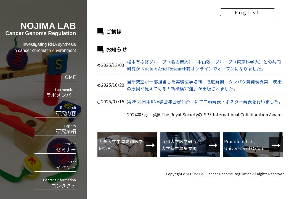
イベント (55, 165)
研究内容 (55, 110)
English (248, 12)
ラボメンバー (55, 92)
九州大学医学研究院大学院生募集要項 (181, 144)
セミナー (55, 147)
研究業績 (55, 129)
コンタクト (55, 183)
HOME (68, 76)
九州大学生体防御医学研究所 (121, 144)
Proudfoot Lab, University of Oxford (244, 144)
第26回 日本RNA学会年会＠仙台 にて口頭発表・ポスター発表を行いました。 (205, 101)
